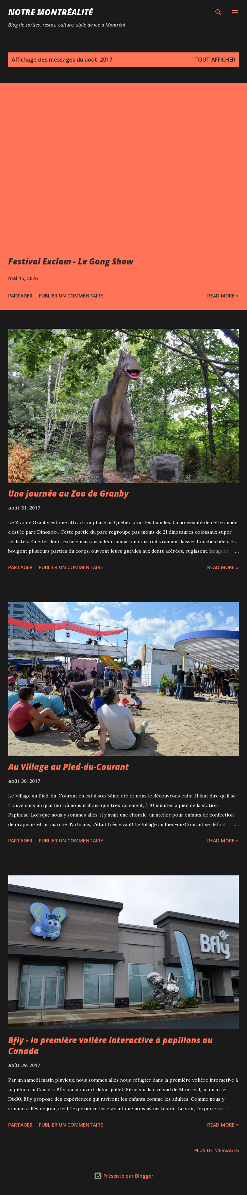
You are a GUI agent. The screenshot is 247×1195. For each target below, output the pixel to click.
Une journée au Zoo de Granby (68, 493)
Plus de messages (216, 1150)
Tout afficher (214, 59)
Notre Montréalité (50, 12)
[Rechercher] (218, 12)
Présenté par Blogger (123, 1176)
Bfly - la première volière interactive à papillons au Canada (110, 1045)
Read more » (223, 295)
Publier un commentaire (71, 295)
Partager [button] (20, 295)
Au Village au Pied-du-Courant (68, 766)
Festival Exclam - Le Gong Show (70, 261)
